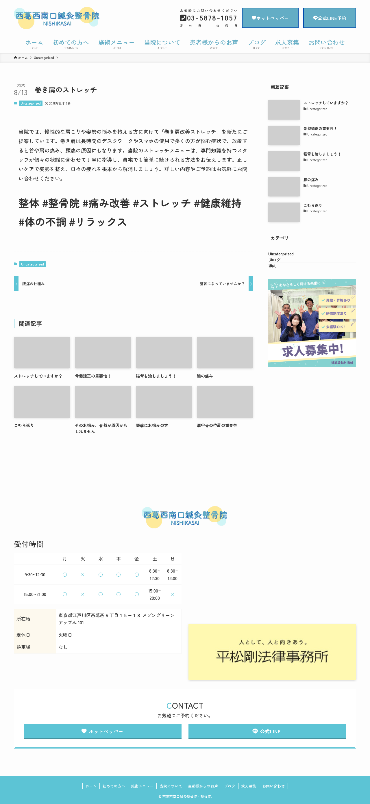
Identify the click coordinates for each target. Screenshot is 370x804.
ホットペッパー (270, 17)
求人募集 (248, 786)
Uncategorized (31, 103)
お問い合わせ (273, 786)
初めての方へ (114, 786)
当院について (171, 786)
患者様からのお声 (203, 786)
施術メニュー (142, 786)
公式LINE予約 (329, 17)
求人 (279, 281)
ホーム (91, 786)
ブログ (281, 269)
